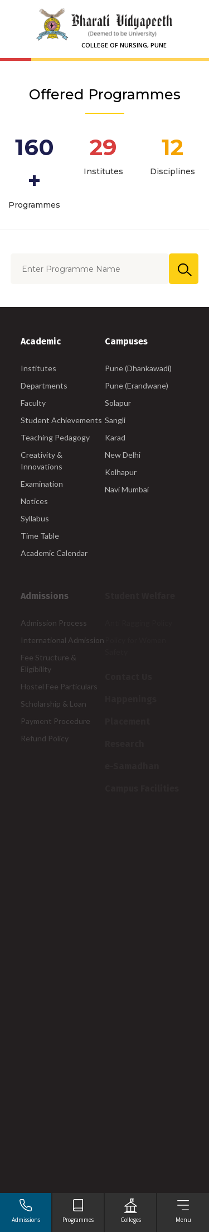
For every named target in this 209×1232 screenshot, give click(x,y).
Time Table (40, 535)
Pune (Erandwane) (136, 385)
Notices (34, 501)
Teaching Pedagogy (55, 437)
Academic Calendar (54, 553)
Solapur (118, 403)
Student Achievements (61, 420)
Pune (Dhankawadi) (138, 368)
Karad (115, 437)
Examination (42, 483)
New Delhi (122, 454)
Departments (44, 385)
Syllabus (35, 518)
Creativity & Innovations (41, 460)
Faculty (33, 403)
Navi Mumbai (127, 489)
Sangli (115, 420)
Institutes (38, 368)
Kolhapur (121, 472)
